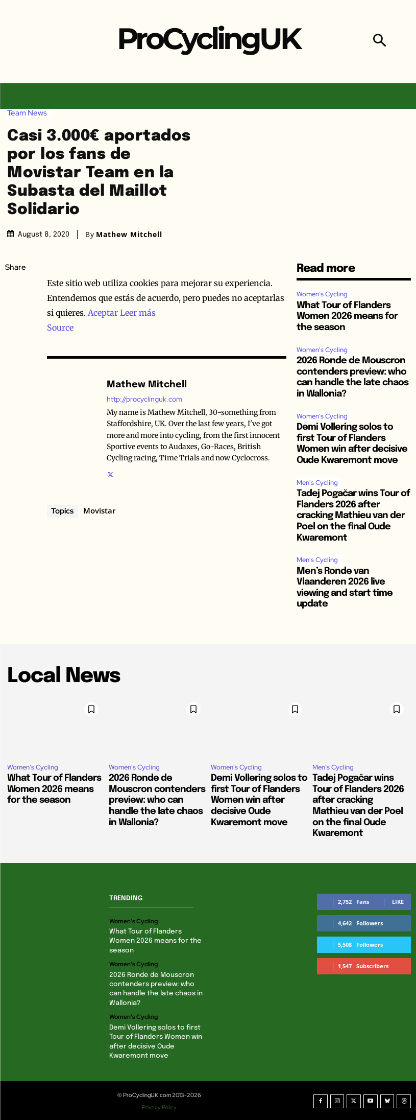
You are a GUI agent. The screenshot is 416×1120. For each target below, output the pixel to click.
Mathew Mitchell (129, 234)
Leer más (138, 313)
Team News (29, 113)
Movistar (99, 510)
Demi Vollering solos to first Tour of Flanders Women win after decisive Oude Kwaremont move (259, 800)
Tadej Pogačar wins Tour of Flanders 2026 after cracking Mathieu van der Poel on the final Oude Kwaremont (353, 515)
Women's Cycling (322, 294)
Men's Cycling (317, 482)
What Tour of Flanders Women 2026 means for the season (347, 316)
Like (398, 901)
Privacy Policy (159, 1106)
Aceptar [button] (103, 313)
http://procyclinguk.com (144, 399)
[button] (379, 42)
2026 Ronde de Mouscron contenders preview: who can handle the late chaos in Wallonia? (157, 800)
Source (60, 327)
